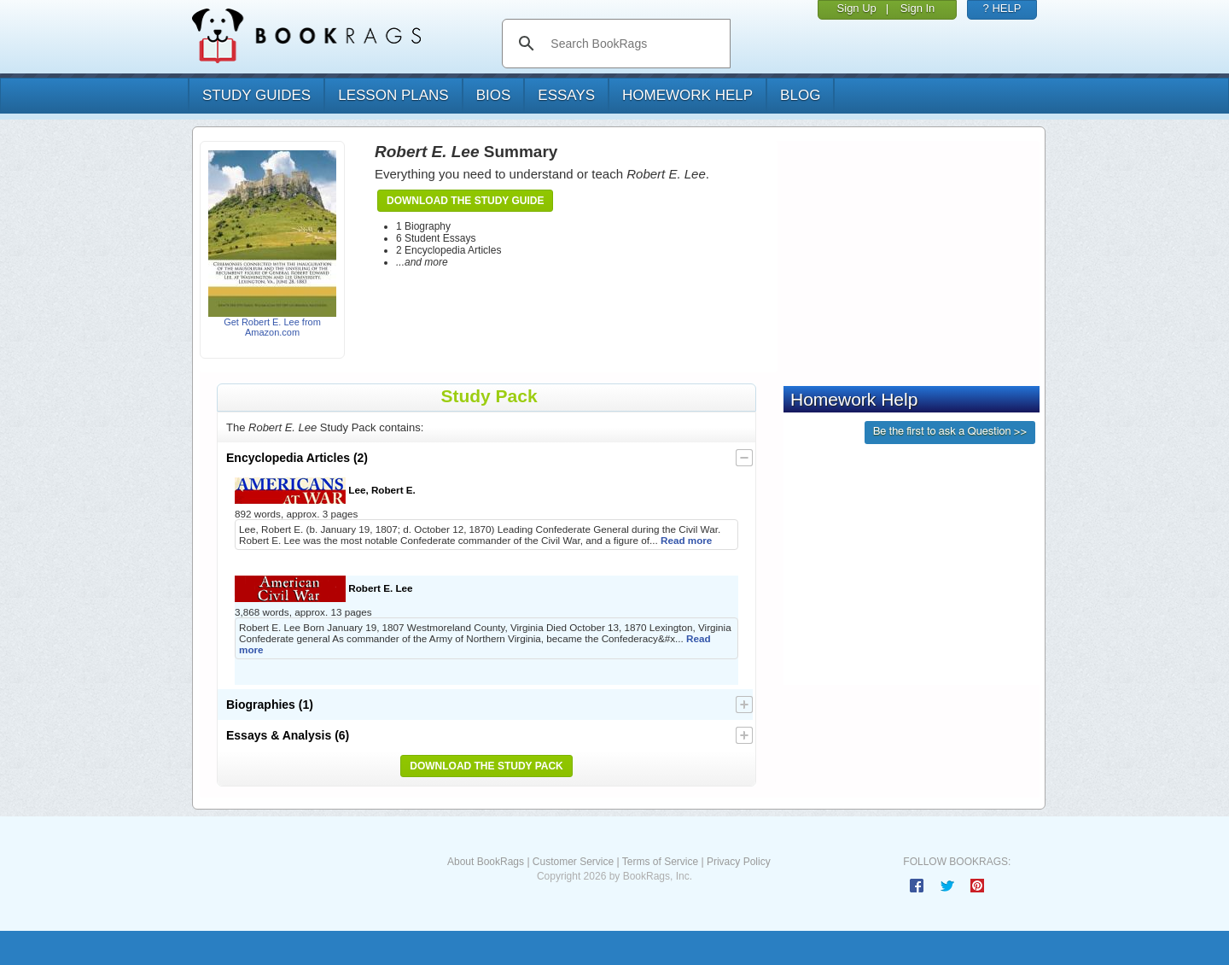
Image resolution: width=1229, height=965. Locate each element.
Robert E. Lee (324, 589)
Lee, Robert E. (325, 490)
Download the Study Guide (465, 201)
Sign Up (857, 8)
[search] (633, 43)
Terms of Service (660, 862)
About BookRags (485, 862)
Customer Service (573, 862)
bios (493, 95)
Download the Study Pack (486, 766)
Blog (800, 95)
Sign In (917, 8)
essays (566, 95)
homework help (687, 95)
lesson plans (393, 95)
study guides (256, 95)
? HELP (1002, 8)
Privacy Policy (739, 862)
